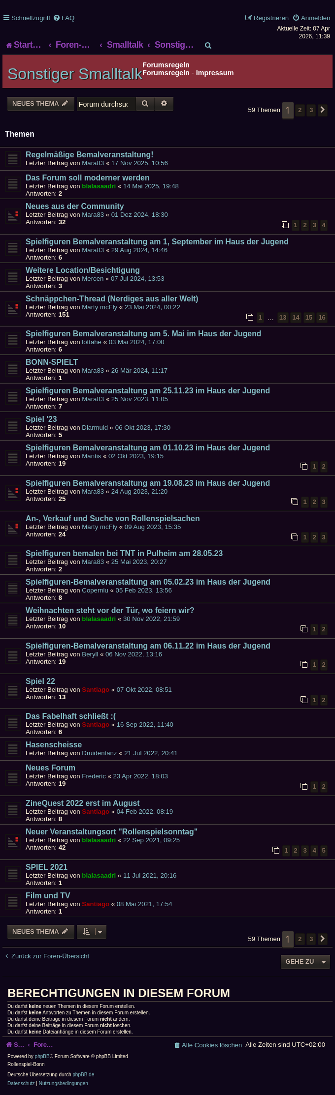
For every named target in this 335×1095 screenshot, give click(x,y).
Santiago (95, 689)
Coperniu (95, 590)
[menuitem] (63, 18)
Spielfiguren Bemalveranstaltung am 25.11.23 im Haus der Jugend (148, 390)
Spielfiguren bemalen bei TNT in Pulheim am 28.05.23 (124, 553)
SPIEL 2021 (46, 867)
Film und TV (48, 895)
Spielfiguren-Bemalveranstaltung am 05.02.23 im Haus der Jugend (148, 582)
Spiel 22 (40, 681)
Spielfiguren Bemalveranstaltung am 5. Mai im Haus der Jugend (143, 333)
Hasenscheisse (54, 744)
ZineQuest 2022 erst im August (83, 803)
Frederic (93, 776)
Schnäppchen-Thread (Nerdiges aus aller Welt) (112, 299)
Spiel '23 (41, 419)
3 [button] (311, 110)
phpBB (42, 1056)
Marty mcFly (99, 307)
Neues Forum (50, 768)
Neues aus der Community (75, 206)
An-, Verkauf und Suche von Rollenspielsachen (113, 518)
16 (322, 317)
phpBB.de (83, 1074)
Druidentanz (99, 753)
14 (296, 317)
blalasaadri (99, 186)
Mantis (91, 456)
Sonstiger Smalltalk (74, 74)
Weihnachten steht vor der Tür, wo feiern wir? (110, 610)
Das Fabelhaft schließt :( (71, 716)
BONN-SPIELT (52, 362)
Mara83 (93, 163)
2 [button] (300, 110)
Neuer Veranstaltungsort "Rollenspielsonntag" (112, 832)
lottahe (91, 342)
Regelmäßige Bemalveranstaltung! (89, 154)
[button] (323, 110)
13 (283, 317)
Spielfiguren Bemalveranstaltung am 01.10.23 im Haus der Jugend (148, 448)
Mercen (92, 278)
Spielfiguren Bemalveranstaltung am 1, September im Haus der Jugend (157, 241)
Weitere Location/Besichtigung (83, 270)
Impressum (215, 73)
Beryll (90, 654)
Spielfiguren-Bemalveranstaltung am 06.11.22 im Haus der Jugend (148, 646)
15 (309, 317)
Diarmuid (95, 427)
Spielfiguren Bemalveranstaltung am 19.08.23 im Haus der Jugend (148, 483)
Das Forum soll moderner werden (88, 178)
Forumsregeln (166, 73)
